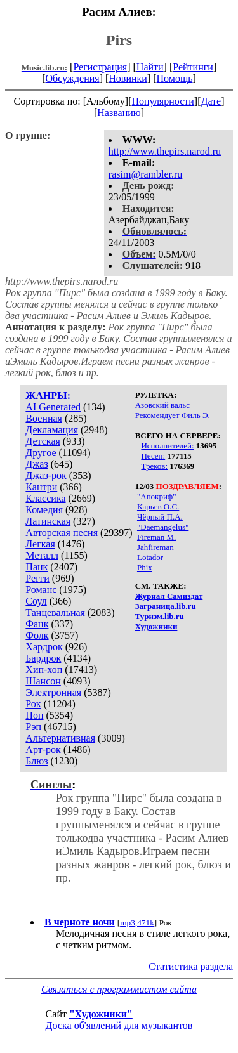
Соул (35, 601)
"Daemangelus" (162, 527)
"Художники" (101, 1014)
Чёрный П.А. (160, 516)
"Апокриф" (156, 496)
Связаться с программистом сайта (119, 989)
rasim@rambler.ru (145, 174)
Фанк (36, 623)
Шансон (42, 681)
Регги (37, 578)
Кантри (41, 486)
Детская (42, 441)
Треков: (154, 466)
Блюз (36, 760)
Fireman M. (156, 537)
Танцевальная (55, 612)
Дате (211, 101)
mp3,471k (137, 922)
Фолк (36, 635)
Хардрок (43, 646)
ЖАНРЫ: (47, 395)
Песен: (153, 456)
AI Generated (53, 407)
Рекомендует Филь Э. (172, 415)
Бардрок (43, 658)
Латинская (47, 521)
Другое (40, 452)
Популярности (162, 101)
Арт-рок (42, 749)
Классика (45, 498)
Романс (40, 589)
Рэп (33, 726)
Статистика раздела (191, 966)
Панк (36, 566)
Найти (150, 67)
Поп (34, 715)
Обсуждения (72, 78)
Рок (33, 703)
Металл (41, 555)
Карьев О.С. (158, 506)
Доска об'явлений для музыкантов (119, 1025)
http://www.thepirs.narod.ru (165, 151)
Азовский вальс (162, 405)
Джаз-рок (46, 475)
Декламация (51, 429)
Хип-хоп (43, 669)
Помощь (175, 78)
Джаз (36, 464)
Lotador (150, 557)
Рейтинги (193, 67)
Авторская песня (61, 532)
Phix (144, 567)
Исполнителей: (167, 445)
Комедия (44, 509)
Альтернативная (60, 738)
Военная (43, 418)
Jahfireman (155, 547)
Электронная (53, 692)
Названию (119, 112)
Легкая (40, 544)
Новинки (128, 78)
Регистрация (100, 67)
